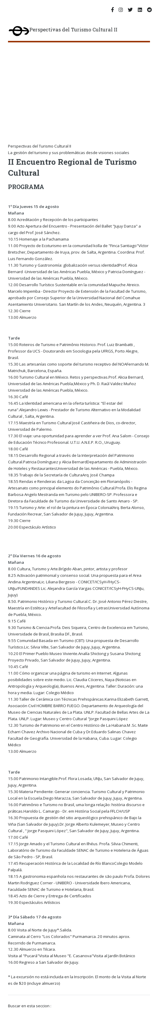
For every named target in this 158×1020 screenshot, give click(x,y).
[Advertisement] (83, 86)
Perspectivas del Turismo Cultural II (62, 31)
